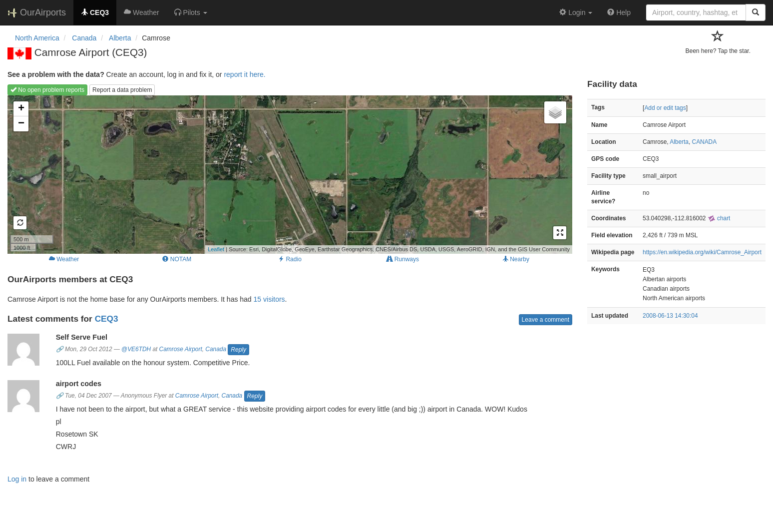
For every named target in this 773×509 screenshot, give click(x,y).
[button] (191, 12)
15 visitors (269, 299)
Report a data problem (122, 89)
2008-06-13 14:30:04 (670, 315)
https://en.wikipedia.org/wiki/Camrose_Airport (702, 252)
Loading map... (288, 174)
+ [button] (21, 108)
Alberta (679, 141)
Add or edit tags (665, 107)
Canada (215, 349)
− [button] (21, 123)
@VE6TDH (136, 349)
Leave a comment (545, 319)
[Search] (756, 12)
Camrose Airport (180, 349)
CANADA (704, 141)
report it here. (244, 74)
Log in (16, 479)
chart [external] (719, 218)
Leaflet (216, 249)
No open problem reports (47, 89)
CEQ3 (106, 319)
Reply (238, 349)
